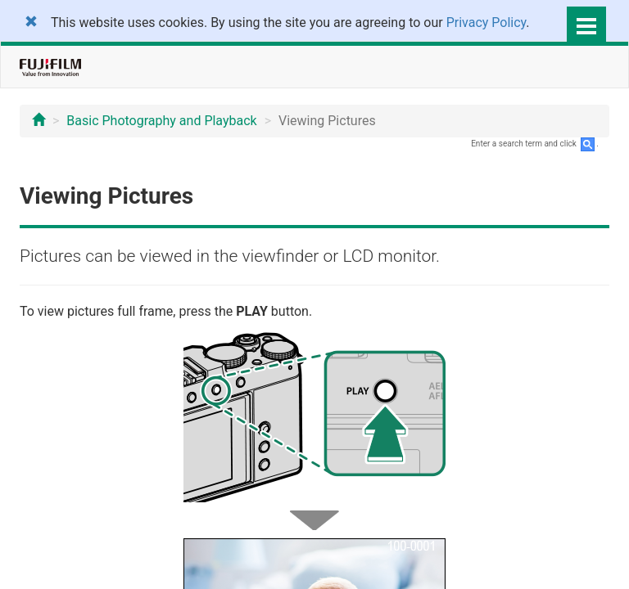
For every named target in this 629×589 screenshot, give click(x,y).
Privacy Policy (486, 22)
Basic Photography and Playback (161, 120)
